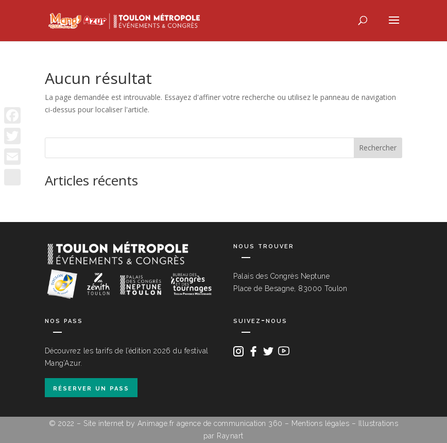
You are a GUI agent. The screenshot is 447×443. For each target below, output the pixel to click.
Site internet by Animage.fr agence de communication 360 (183, 423)
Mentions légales (320, 423)
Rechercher (378, 147)
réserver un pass (91, 388)
